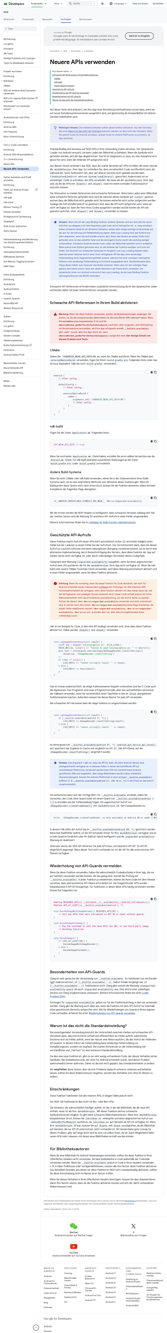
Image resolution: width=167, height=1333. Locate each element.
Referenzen (85, 19)
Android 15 (110, 1282)
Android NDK (132, 1305)
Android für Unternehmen (50, 1282)
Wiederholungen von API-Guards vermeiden (112, 1013)
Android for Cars (93, 1295)
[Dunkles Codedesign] (152, 372)
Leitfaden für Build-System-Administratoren (112, 522)
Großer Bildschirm (90, 1277)
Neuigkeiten (49, 1297)
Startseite (55, 51)
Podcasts (48, 1307)
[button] (19, 81)
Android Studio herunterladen (133, 1299)
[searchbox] (20, 28)
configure (103, 587)
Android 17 (110, 1273)
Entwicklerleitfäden (134, 1287)
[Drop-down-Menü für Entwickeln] (47, 3)
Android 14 (110, 1287)
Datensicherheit (51, 1288)
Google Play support (152, 1288)
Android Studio (140, 3)
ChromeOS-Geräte (91, 1289)
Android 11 (110, 1302)
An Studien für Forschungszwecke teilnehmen (155, 1297)
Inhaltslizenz (130, 1201)
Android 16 (110, 1278)
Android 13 (110, 1292)
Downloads (28, 19)
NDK (6, 12)
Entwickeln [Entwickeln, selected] (37, 3)
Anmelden (158, 3)
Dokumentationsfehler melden (155, 1281)
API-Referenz (132, 1293)
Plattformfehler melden (154, 1274)
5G (65, 1302)
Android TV (90, 1300)
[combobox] (82, 3)
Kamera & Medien (72, 1292)
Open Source (50, 1293)
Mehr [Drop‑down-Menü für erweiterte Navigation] (57, 3)
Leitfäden (89, 51)
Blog (46, 1302)
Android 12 (110, 1297)
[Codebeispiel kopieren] (155, 372)
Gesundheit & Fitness (70, 1286)
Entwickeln (76, 51)
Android (48, 1276)
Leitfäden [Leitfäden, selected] (66, 19)
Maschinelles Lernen (70, 1279)
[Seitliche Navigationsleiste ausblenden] (36, 1328)
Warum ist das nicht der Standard (84, 131)
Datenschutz (70, 1297)
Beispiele (47, 19)
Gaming (68, 1273)
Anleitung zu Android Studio (133, 1280)
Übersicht (9, 19)
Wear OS (89, 1283)
